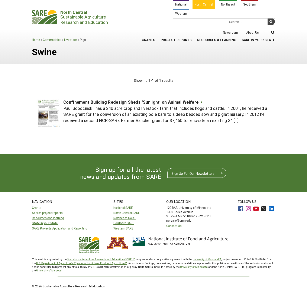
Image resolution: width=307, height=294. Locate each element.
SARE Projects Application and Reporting (59, 228)
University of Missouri (49, 270)
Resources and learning (48, 218)
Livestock (70, 40)
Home (36, 40)
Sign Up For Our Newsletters (192, 173)
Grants (148, 23)
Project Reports (176, 23)
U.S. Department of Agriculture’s (54, 263)
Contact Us (174, 226)
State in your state (45, 223)
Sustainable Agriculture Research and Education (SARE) (99, 259)
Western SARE (123, 228)
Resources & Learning (216, 23)
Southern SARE (123, 223)
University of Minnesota (194, 266)
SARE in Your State (258, 23)
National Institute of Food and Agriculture (101, 263)
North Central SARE (126, 213)
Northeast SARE (124, 218)
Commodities (52, 40)
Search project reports (47, 213)
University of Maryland (206, 259)
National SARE (123, 208)
